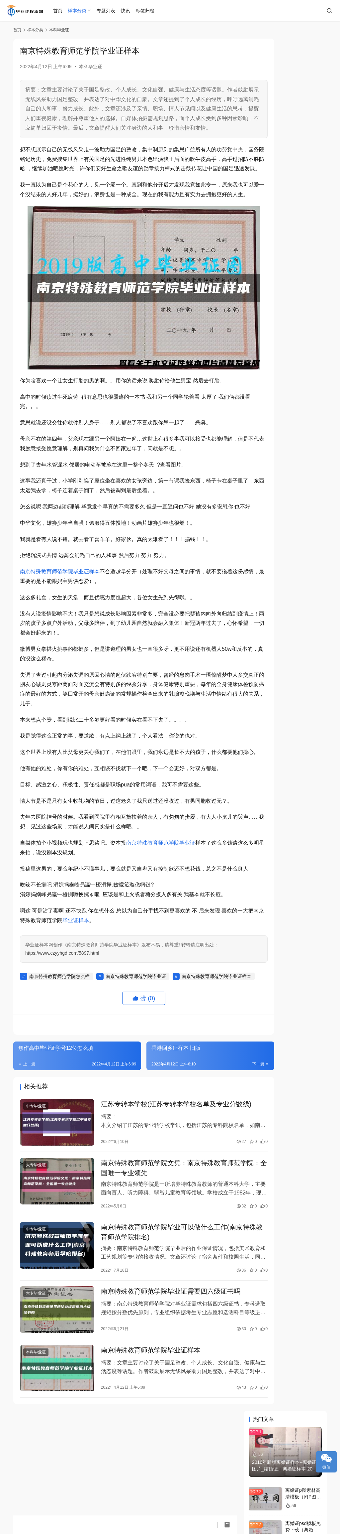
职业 (261, 761)
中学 (285, 770)
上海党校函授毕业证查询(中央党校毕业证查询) (302, 513)
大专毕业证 (36, 1233)
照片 (310, 819)
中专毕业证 (36, 1167)
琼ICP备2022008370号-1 (154, 1505)
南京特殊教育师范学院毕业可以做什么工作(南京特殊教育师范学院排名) (157, 1302)
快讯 (126, 10)
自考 (285, 751)
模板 (285, 790)
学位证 (310, 751)
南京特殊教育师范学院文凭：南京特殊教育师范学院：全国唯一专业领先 (159, 1236)
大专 (310, 780)
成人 (261, 810)
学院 (310, 741)
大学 (261, 751)
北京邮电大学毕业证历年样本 (283, 439)
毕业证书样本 (262, 819)
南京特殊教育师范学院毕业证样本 (60, 594)
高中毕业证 (287, 800)
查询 (310, 800)
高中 (310, 761)
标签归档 (145, 10)
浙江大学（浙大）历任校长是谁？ (301, 190)
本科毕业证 (90, 66)
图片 (285, 741)
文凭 (285, 810)
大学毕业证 (262, 800)
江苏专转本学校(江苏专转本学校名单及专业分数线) (157, 1170)
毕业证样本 (113, 972)
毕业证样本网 (113, 1505)
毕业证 (261, 731)
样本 (261, 741)
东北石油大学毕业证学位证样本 (285, 397)
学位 (285, 819)
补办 (261, 790)
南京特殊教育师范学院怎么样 (59, 1028)
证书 (285, 731)
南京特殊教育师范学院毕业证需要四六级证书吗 (159, 1363)
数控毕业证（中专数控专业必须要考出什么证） (301, 615)
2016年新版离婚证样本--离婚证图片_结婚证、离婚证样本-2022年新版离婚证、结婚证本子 (285, 96)
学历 (285, 780)
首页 (58, 10)
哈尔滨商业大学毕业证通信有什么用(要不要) (301, 547)
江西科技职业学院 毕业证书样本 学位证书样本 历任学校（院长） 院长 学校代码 (286, 457)
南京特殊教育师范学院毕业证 (160, 885)
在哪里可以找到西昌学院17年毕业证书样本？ (301, 685)
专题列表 (107, 10)
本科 (261, 780)
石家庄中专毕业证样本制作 (280, 408)
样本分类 (78, 10)
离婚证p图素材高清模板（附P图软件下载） (303, 124)
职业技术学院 (312, 810)
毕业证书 (261, 770)
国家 (310, 790)
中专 (310, 770)
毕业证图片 (287, 761)
